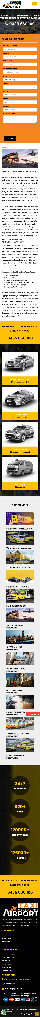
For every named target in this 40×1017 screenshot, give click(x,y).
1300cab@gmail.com (13, 988)
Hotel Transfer (7, 971)
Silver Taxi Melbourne (17, 586)
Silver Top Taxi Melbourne (19, 528)
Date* (5, 76)
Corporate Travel (8, 957)
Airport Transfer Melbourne (15, 626)
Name (5, 91)
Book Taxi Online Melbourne (15, 756)
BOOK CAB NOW (33, 714)
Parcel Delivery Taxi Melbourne (16, 713)
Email (5, 99)
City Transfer (6, 961)
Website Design (20, 1014)
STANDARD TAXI (7, 935)
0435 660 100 (20, 24)
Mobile (6, 106)
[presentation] (18, 128)
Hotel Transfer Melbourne (14, 691)
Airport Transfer (8, 954)
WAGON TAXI (6, 942)
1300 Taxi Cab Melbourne (19, 548)
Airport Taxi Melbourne (27, 1010)
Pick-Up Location (10, 46)
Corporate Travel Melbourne (16, 669)
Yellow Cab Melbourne (18, 567)
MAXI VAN (5, 945)
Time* (5, 84)
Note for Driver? (9, 114)
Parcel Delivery (7, 964)
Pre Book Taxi (6, 967)
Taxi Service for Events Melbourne (18, 734)
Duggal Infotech (32, 1014)
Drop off (6, 53)
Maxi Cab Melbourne (17, 606)
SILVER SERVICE (6, 938)
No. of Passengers (10, 68)
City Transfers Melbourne (14, 648)
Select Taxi (7, 61)
